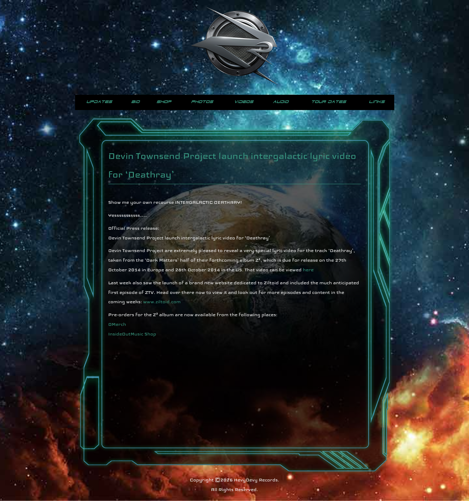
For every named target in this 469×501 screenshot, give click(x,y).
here (308, 270)
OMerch (117, 324)
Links (377, 102)
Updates (99, 102)
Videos (243, 102)
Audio (281, 102)
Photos (202, 102)
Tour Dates (328, 102)
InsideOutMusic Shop (132, 334)
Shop (164, 102)
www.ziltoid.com (162, 302)
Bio (135, 102)
